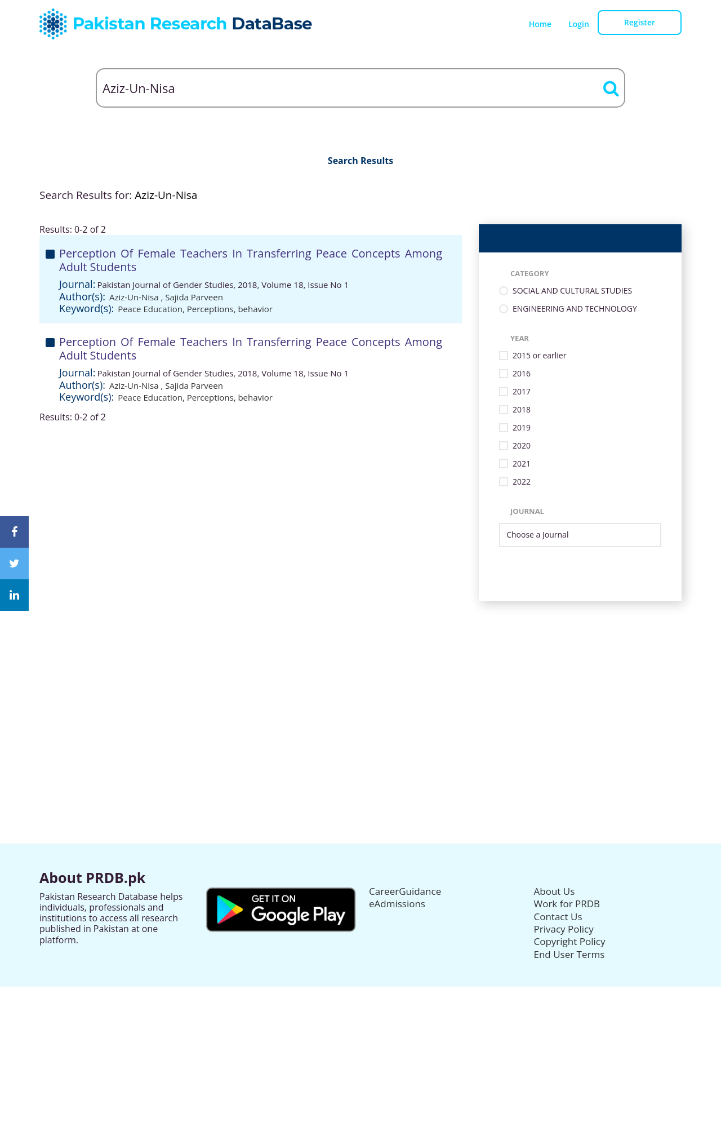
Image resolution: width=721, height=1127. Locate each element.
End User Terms (569, 954)
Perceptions (210, 308)
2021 (522, 464)
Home (540, 24)
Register (639, 22)
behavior (255, 308)
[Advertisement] (360, 680)
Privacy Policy (564, 928)
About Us (554, 891)
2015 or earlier (539, 356)
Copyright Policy (570, 941)
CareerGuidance (405, 891)
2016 (522, 374)
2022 (522, 482)
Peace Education (150, 308)
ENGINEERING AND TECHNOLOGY (575, 309)
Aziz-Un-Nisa (135, 297)
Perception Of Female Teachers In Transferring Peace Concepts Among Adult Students (250, 260)
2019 (522, 428)
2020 (522, 446)
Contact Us (558, 916)
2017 (522, 392)
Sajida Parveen (194, 297)
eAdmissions (397, 903)
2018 (522, 410)
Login (578, 24)
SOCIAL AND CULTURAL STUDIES (572, 291)
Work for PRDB (567, 903)
